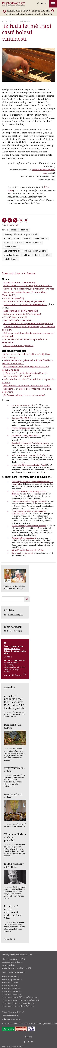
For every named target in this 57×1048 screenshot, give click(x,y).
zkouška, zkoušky (12, 255)
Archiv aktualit (9, 939)
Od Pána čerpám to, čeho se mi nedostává (24, 395)
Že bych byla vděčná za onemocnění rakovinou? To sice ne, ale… (32, 482)
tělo (48, 255)
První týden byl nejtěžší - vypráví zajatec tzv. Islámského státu (29, 512)
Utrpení (18, 242)
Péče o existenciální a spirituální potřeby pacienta (28, 323)
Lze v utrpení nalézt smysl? (22, 405)
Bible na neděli (13, 626)
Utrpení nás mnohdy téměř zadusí (25, 435)
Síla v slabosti (41, 238)
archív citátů (47, 14)
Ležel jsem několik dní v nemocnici (20, 310)
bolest (14, 229)
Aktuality (9, 687)
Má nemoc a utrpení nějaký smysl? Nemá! (24, 301)
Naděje (27, 238)
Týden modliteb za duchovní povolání (15, 837)
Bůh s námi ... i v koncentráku (23, 553)
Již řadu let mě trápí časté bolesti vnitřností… (25, 304)
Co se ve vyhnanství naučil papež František (29, 501)
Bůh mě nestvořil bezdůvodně (24, 538)
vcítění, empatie (11, 246)
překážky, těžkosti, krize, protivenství (20, 234)
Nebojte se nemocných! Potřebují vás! (22, 314)
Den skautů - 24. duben (13, 796)
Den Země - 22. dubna (12, 726)
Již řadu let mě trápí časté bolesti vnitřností (29, 465)
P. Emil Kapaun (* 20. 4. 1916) (14, 865)
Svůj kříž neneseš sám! (21, 428)
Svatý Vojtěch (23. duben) (14, 769)
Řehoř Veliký (17, 21)
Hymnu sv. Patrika (16, 1012)
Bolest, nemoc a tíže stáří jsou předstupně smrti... (27, 285)
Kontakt (28, 1037)
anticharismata (10, 259)
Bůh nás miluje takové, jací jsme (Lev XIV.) (28, 10)
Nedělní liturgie (15, 675)
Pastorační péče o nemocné (17, 320)
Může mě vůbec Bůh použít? (17, 376)
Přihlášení (10, 610)
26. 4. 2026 (8, 631)
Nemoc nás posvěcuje (14, 298)
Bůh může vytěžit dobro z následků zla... (28, 550)
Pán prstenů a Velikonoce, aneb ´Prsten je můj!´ (26, 385)
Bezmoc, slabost (11, 238)
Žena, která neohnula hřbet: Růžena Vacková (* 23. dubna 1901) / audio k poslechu (14, 702)
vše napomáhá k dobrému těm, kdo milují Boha (25, 250)
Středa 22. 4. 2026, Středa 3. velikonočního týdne (15, 650)
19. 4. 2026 (17, 631)
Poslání (38, 255)
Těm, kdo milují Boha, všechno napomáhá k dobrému (29, 492)
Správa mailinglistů (15, 614)
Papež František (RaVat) (11, 1023)
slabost (7, 242)
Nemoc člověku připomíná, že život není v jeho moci (29, 288)
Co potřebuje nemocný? (15, 317)
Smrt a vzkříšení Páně (20, 418)
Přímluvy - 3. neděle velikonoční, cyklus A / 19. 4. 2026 (13, 912)
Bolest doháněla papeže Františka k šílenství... (30, 443)
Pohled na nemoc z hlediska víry (19, 282)
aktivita (27, 255)
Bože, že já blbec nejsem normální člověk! (28, 455)
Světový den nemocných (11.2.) (18, 345)
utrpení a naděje (33, 242)
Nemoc (24, 229)
